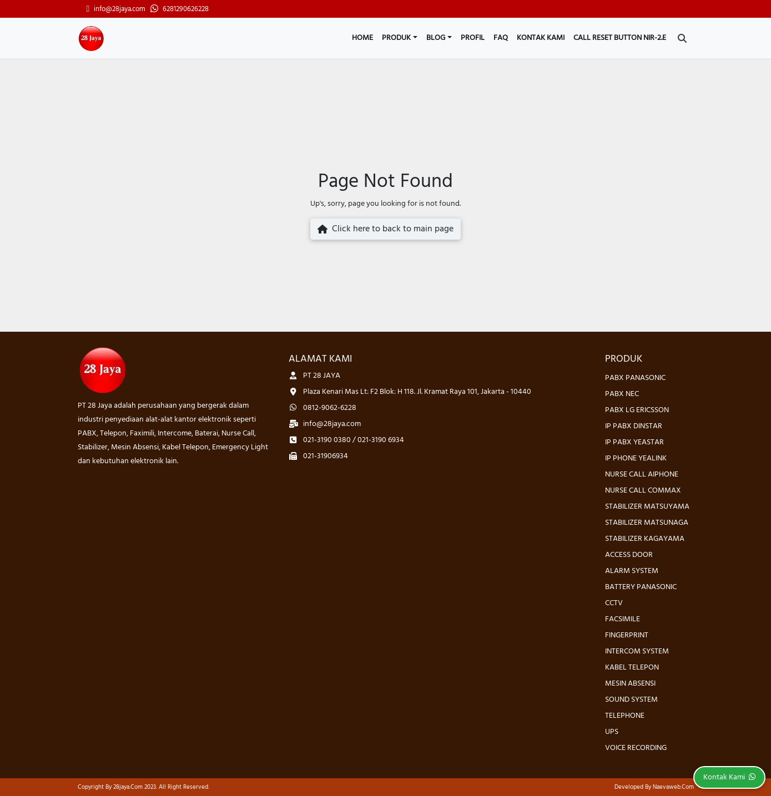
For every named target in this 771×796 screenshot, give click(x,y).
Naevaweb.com (673, 787)
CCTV (614, 603)
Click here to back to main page (385, 229)
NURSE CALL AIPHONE (641, 474)
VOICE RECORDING (636, 748)
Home (362, 38)
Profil (473, 38)
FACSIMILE (622, 619)
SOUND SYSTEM (631, 699)
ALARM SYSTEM (631, 571)
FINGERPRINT (626, 635)
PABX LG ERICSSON (637, 410)
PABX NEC (622, 394)
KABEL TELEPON (632, 667)
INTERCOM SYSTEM (637, 651)
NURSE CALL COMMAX (643, 490)
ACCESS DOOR (629, 555)
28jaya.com (128, 787)
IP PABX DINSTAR (633, 426)
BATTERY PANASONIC (641, 587)
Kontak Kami (541, 38)
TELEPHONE (624, 715)
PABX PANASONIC (635, 378)
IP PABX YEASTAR (634, 442)
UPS (611, 732)
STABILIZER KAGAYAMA (644, 539)
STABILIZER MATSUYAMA (647, 506)
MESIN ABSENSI (630, 683)
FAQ (500, 38)
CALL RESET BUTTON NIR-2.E (619, 38)
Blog (435, 38)
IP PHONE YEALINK (636, 458)
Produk (396, 38)
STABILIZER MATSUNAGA (646, 522)
